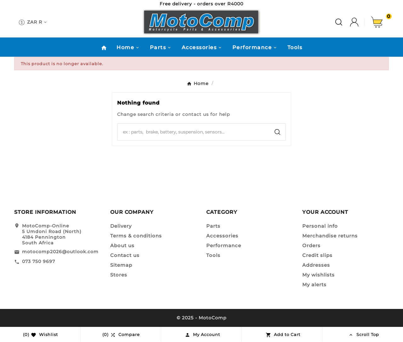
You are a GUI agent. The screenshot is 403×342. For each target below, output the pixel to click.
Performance (223, 245)
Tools (213, 255)
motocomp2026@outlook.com (60, 251)
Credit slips (317, 255)
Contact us (124, 255)
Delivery (121, 226)
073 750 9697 (38, 261)
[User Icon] (360, 22)
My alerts (314, 285)
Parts (213, 226)
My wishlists (318, 275)
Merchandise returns (330, 236)
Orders (311, 245)
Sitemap (121, 265)
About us (122, 245)
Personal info (320, 226)
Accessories (222, 236)
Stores (118, 275)
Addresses (316, 265)
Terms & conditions (136, 236)
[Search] (194, 132)
